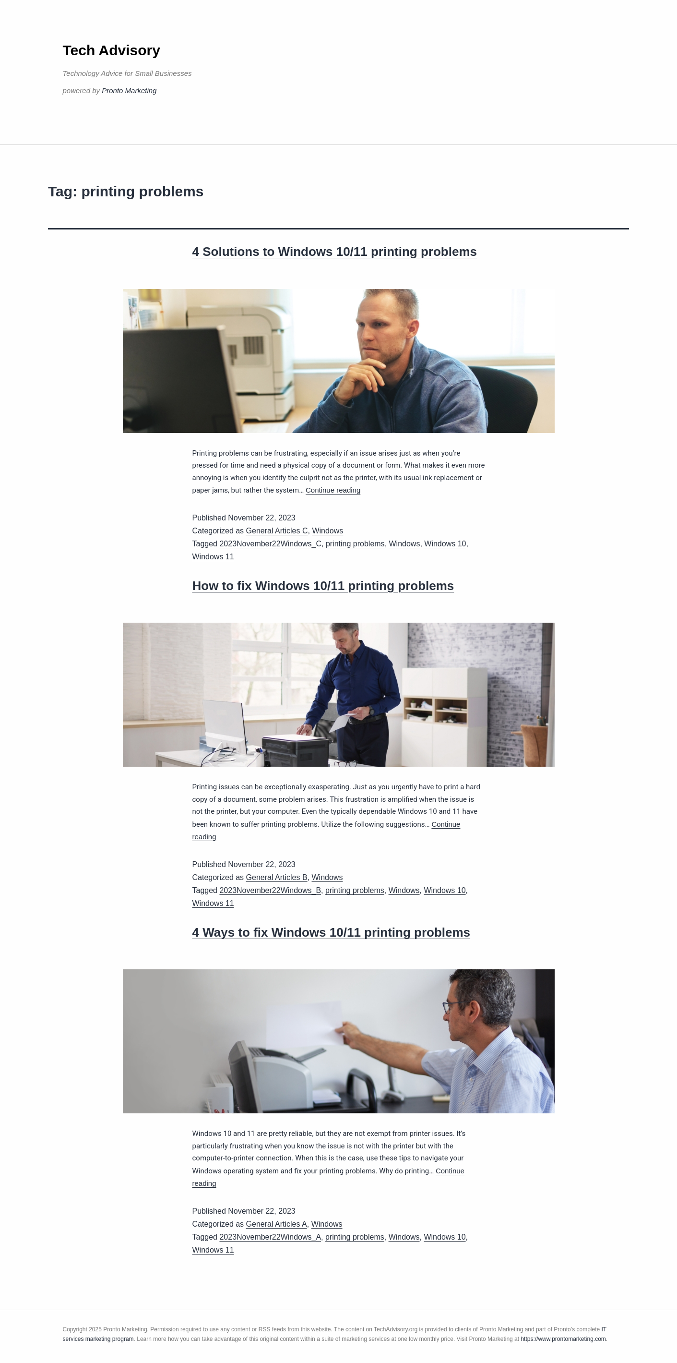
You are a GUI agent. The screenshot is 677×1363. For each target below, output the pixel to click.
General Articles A (276, 1224)
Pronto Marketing (129, 90)
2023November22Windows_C (270, 544)
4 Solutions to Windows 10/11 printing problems (334, 251)
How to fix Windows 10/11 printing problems (323, 586)
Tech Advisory (111, 50)
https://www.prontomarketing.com (563, 1339)
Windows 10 (445, 544)
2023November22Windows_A (270, 1237)
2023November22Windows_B (270, 890)
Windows (327, 531)
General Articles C (277, 531)
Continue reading (333, 490)
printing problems (355, 544)
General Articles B (277, 877)
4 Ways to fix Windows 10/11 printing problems (331, 932)
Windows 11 (213, 557)
